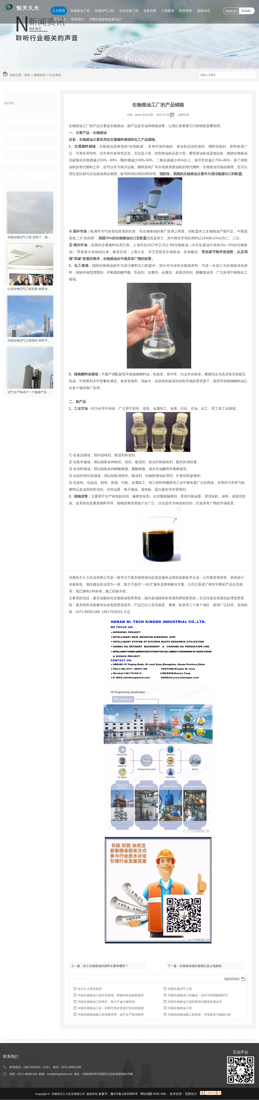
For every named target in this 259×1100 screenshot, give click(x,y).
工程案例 (167, 10)
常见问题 (17, 141)
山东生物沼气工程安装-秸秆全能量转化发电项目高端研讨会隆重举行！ (30, 289)
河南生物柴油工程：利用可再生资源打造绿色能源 (111, 1008)
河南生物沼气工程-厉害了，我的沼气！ (30, 237)
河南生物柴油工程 (180, 1008)
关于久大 (59, 19)
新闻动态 (203, 10)
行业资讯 (55, 75)
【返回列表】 (232, 979)
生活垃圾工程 (128, 10)
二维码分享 (182, 114)
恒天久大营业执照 (90, 989)
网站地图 (146, 1094)
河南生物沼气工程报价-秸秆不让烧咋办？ (30, 340)
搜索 (248, 75)
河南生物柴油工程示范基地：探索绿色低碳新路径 (111, 995)
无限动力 (191, 1094)
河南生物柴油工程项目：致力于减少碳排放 (106, 1001)
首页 (27, 75)
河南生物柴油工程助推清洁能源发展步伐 (195, 1001)
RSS (156, 1094)
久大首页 (58, 10)
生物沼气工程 (104, 10)
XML (163, 1094)
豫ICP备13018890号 (124, 1094)
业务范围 (149, 10)
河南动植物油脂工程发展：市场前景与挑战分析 (199, 1014)
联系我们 (77, 19)
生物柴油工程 (80, 10)
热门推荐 (17, 182)
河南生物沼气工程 (180, 989)
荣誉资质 (185, 10)
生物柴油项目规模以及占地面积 (201, 966)
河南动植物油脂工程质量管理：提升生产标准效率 (111, 1014)
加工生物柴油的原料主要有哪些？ (105, 966)
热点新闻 (17, 155)
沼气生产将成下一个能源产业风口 (30, 392)
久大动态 (17, 168)
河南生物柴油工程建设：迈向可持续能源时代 (198, 995)
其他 (13, 114)
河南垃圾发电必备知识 (105, 19)
